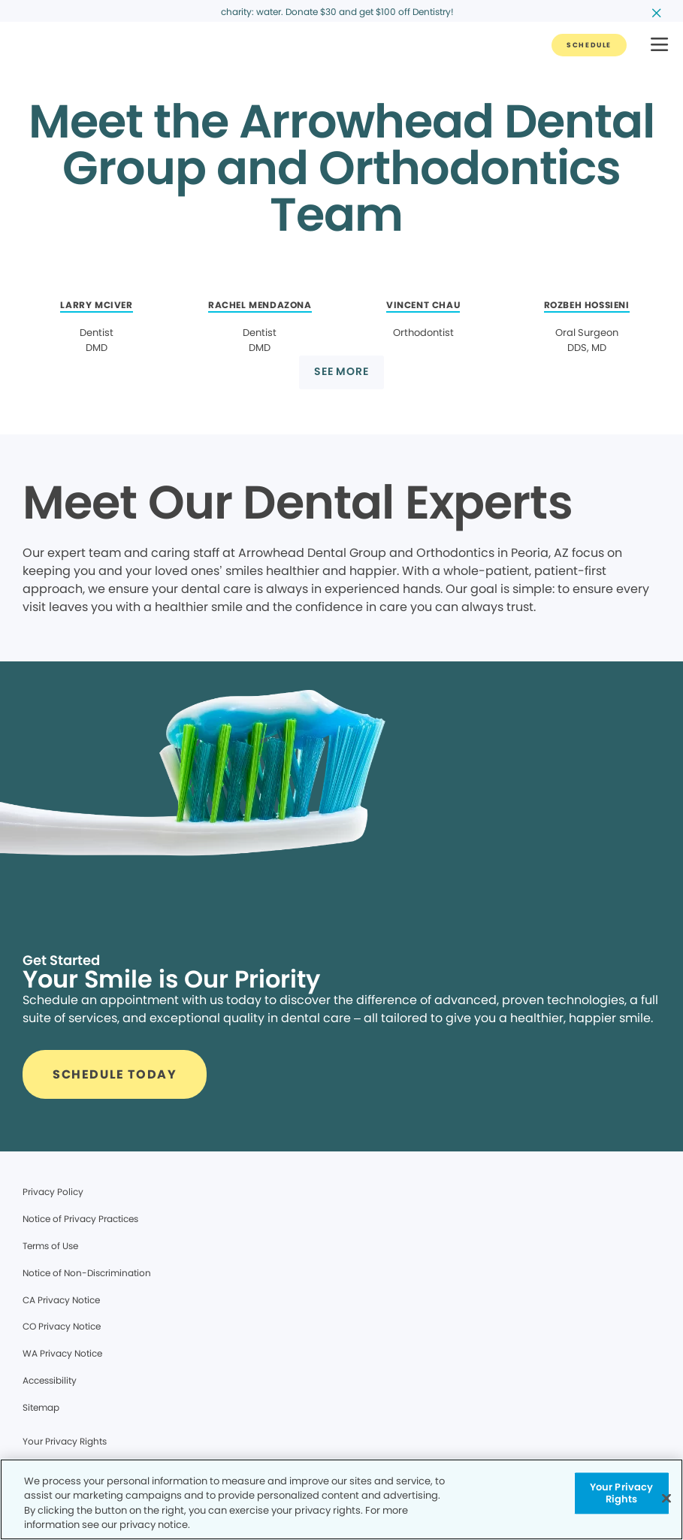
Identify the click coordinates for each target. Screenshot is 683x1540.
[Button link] (589, 45)
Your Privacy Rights (65, 1441)
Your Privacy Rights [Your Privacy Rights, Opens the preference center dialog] (622, 1493)
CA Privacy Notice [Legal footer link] (61, 1299)
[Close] (666, 1497)
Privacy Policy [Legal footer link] (53, 1191)
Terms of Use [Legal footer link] (50, 1245)
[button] (659, 45)
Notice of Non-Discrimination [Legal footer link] (87, 1272)
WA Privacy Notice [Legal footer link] (62, 1353)
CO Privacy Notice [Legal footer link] (62, 1326)
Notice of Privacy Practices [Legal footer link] (80, 1218)
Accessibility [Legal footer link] (50, 1380)
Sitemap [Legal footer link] (41, 1407)
